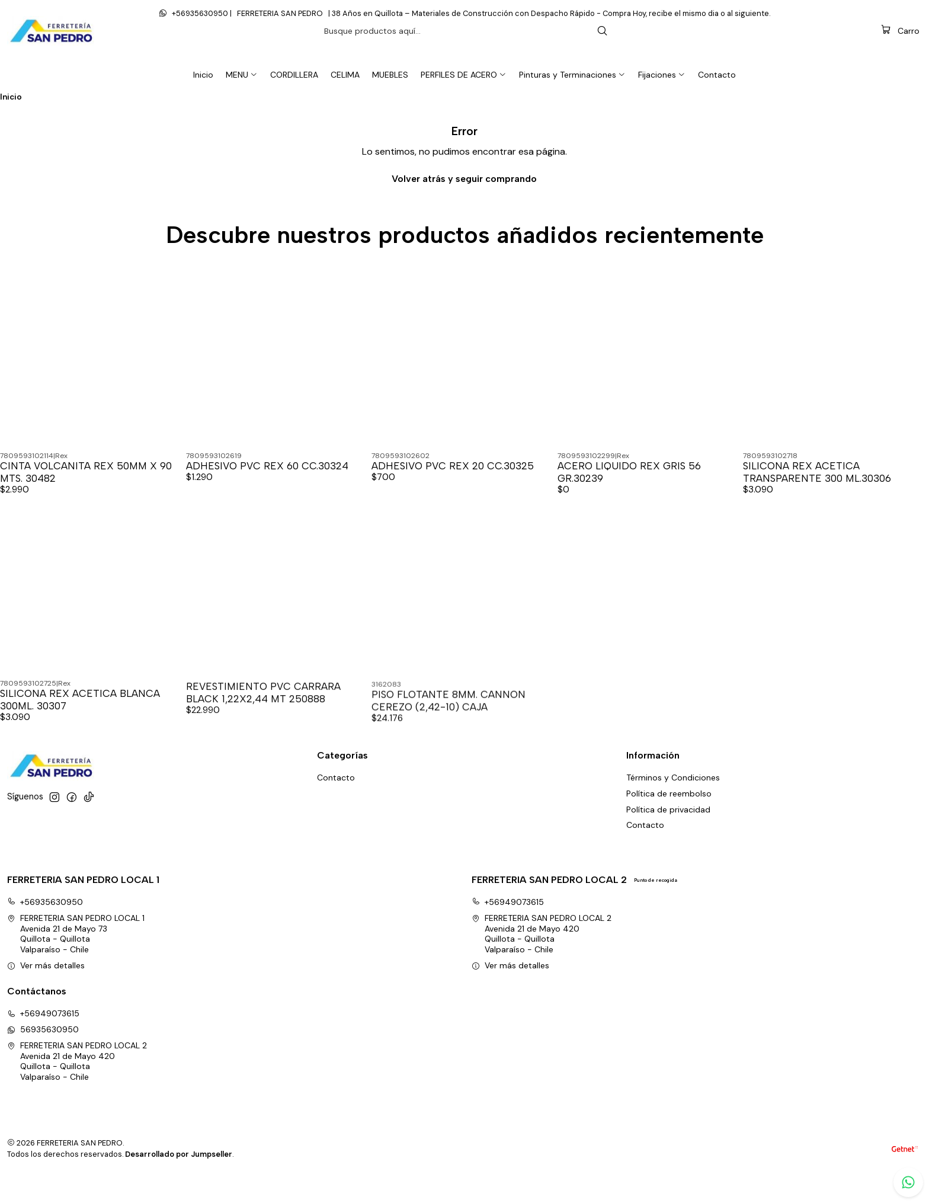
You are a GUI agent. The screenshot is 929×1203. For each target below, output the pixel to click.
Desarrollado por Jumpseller (178, 1180)
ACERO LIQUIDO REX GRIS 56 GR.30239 (629, 497)
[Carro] (900, 56)
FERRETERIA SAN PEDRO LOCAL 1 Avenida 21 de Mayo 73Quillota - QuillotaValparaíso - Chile (76, 959)
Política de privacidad (668, 834)
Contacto (645, 850)
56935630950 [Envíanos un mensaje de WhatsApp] (43, 1055)
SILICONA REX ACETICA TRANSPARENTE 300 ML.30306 (817, 497)
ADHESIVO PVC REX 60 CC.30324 (267, 491)
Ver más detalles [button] (46, 990)
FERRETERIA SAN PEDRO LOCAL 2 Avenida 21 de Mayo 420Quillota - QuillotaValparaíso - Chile (541, 959)
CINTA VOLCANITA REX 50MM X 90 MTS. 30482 (86, 497)
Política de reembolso (669, 818)
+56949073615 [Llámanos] (43, 1039)
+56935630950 (45, 927)
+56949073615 (508, 927)
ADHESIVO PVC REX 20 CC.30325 (452, 491)
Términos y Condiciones (673, 802)
